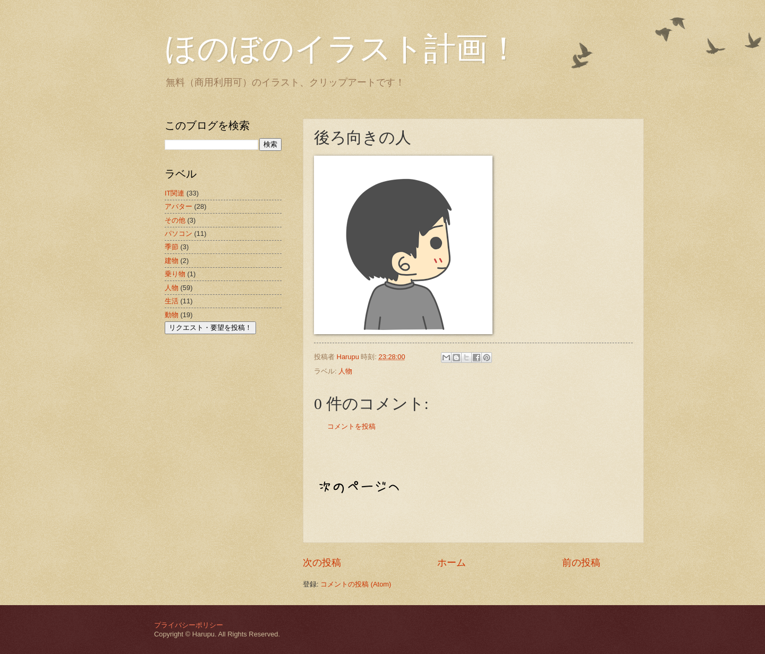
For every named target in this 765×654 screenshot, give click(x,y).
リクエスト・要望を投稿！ (210, 328)
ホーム (451, 562)
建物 (171, 261)
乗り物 (175, 274)
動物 (171, 315)
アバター (178, 206)
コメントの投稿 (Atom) (355, 584)
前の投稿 (581, 562)
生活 (171, 301)
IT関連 (174, 193)
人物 (345, 371)
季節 (171, 247)
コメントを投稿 (351, 426)
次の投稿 (322, 562)
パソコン (178, 233)
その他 (175, 220)
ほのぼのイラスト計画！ (342, 48)
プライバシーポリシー (188, 625)
